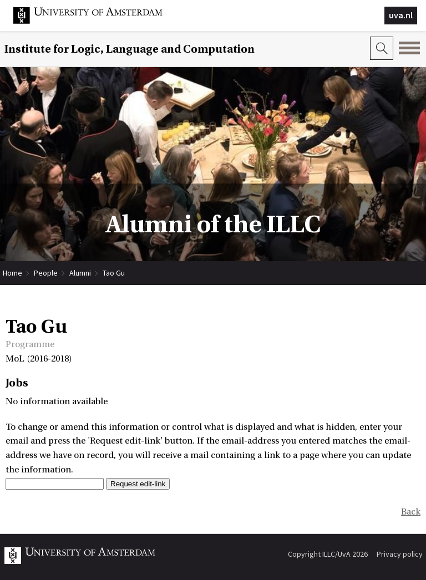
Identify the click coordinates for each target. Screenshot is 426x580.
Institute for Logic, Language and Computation (129, 49)
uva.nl (401, 15)
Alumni (80, 273)
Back (410, 512)
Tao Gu (114, 273)
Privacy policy (400, 554)
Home (12, 273)
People (46, 273)
